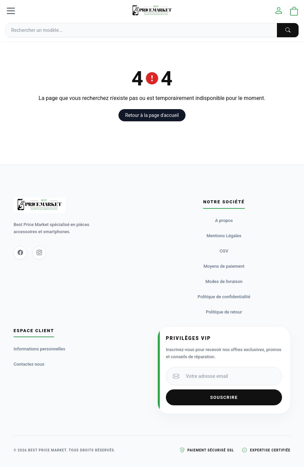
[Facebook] (20, 253)
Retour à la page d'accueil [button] (152, 115)
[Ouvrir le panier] (294, 11)
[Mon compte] (278, 11)
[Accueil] (152, 11)
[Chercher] (288, 30)
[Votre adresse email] (232, 376)
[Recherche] (152, 30)
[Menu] (11, 11)
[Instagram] (39, 253)
